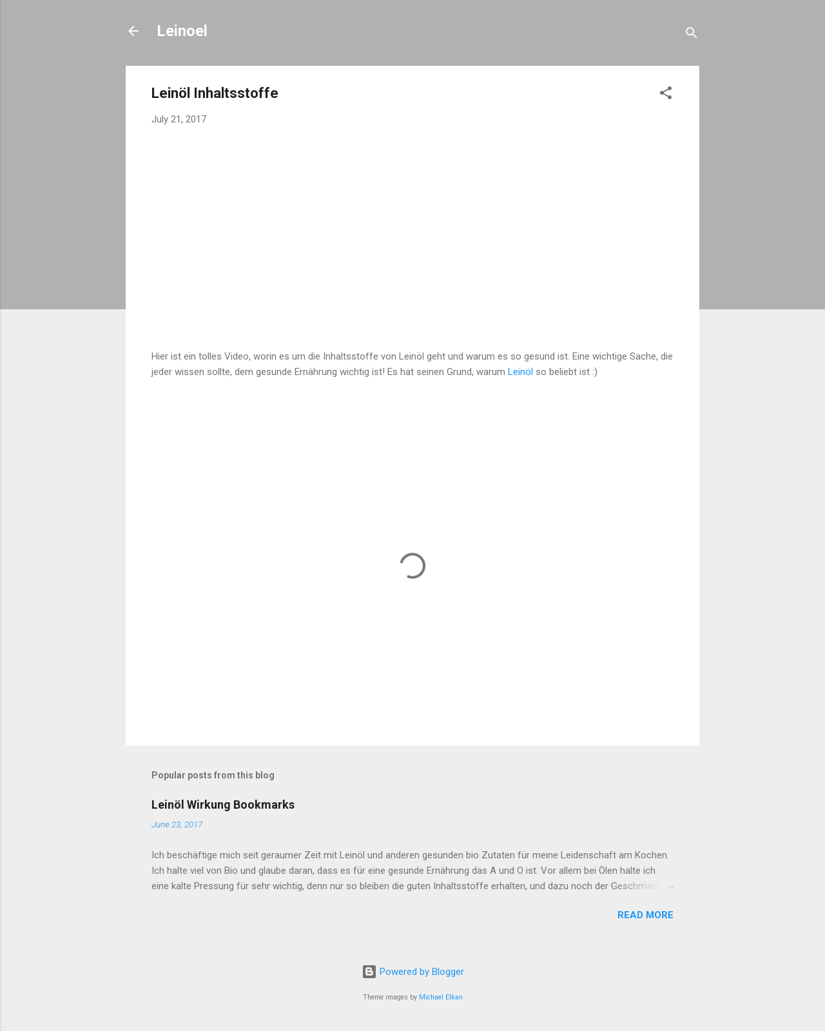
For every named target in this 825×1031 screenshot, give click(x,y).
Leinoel (182, 31)
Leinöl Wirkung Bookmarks (223, 804)
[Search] (691, 35)
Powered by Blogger (413, 972)
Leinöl (520, 372)
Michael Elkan (441, 997)
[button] (666, 95)
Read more (645, 915)
